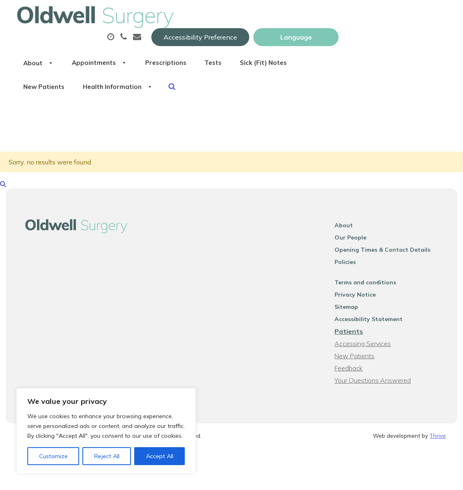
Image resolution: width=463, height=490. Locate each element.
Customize (53, 456)
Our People (354, 240)
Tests (340, 40)
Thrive (438, 438)
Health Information (234, 69)
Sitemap (350, 309)
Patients (353, 334)
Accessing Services (367, 346)
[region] (106, 431)
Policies (349, 264)
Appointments (213, 40)
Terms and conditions (369, 285)
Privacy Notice (359, 297)
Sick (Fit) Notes (398, 40)
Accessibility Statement (373, 322)
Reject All (107, 456)
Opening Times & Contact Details (386, 252)
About (146, 40)
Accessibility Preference (307, 15)
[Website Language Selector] (403, 15)
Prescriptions (287, 40)
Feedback (353, 371)
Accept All (159, 456)
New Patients (153, 69)
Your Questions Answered (377, 383)
